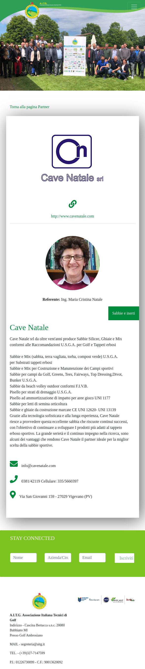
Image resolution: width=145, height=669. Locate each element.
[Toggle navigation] (134, 7)
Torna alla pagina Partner (29, 107)
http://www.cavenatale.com (72, 216)
